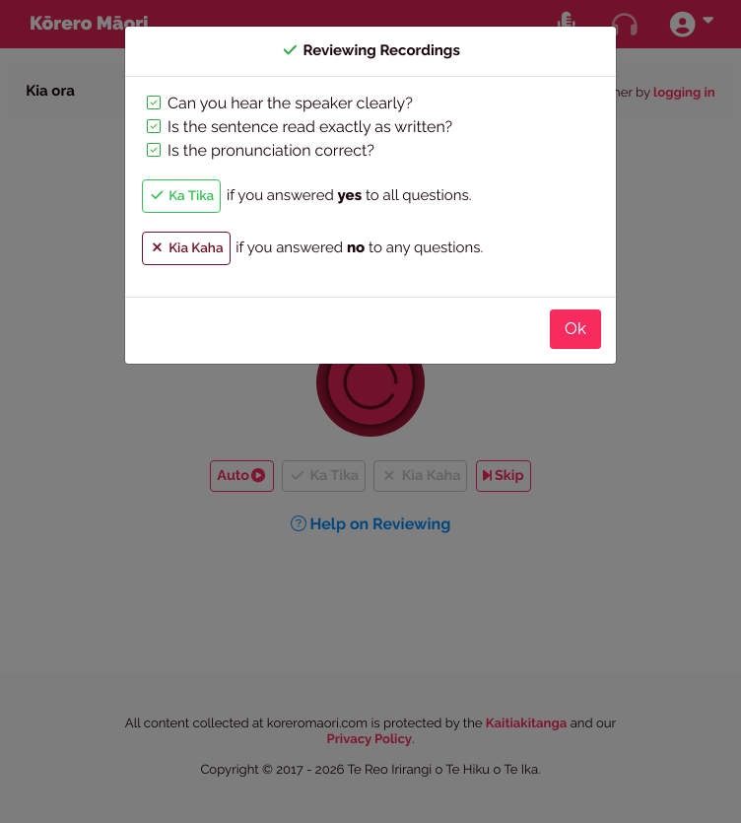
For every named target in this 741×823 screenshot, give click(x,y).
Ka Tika (181, 196)
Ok (575, 328)
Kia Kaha (186, 248)
